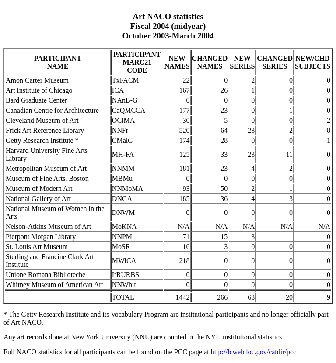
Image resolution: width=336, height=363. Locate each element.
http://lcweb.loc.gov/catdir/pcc (254, 352)
